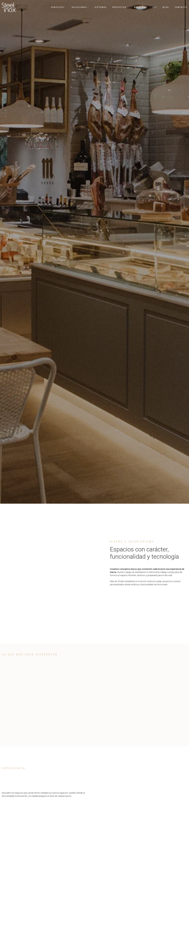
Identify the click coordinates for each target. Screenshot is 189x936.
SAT (155, 7)
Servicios (58, 7)
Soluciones (80, 7)
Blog (166, 7)
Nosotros (140, 7)
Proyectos (120, 7)
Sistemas (101, 7)
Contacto (181, 7)
